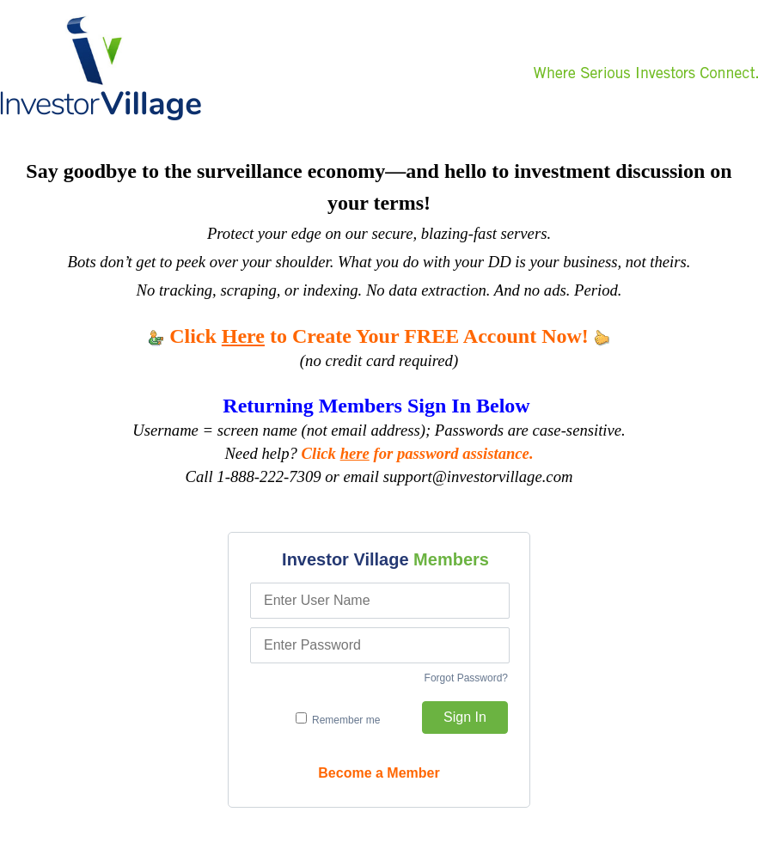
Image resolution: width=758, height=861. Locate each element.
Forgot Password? (466, 678)
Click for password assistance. (418, 453)
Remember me (338, 719)
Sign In (464, 717)
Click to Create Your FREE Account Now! (379, 336)
